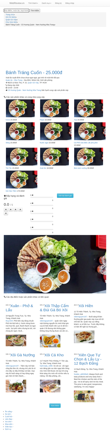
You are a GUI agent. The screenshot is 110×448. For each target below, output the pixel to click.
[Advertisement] (55, 47)
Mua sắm (8, 424)
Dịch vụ (8, 429)
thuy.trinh (9, 321)
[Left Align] (6, 209)
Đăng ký (58, 3)
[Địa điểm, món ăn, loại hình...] (16, 10)
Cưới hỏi (8, 417)
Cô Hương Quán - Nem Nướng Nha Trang (25, 90)
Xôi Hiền (86, 306)
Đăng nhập (69, 3)
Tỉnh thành (33, 3)
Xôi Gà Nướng (22, 355)
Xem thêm (55, 406)
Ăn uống (8, 412)
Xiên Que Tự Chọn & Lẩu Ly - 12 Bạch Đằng (87, 359)
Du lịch (8, 414)
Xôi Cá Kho (54, 355)
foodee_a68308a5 (81, 374)
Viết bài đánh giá (65, 196)
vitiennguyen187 (46, 321)
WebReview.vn (17, 3)
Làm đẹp (8, 419)
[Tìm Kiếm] (35, 10)
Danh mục (46, 3)
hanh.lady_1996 (46, 366)
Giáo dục (8, 427)
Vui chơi (8, 422)
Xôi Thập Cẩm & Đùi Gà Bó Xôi (54, 308)
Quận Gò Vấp (33, 83)
